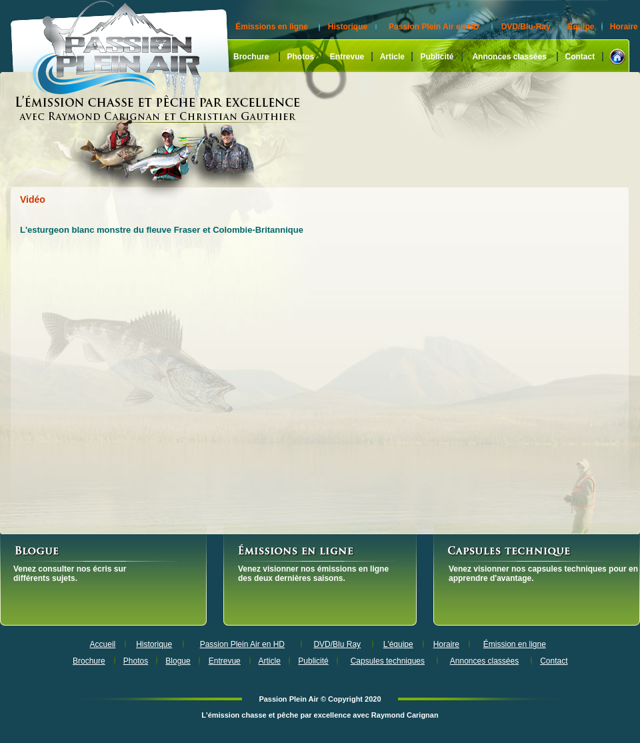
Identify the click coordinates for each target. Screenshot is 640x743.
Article (392, 56)
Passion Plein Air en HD (434, 26)
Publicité (436, 56)
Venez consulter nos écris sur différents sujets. (69, 573)
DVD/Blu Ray (337, 644)
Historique (347, 26)
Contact (580, 56)
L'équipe (398, 644)
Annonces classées (509, 56)
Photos (300, 56)
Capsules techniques (388, 661)
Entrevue (347, 56)
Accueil (103, 644)
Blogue (177, 661)
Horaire (624, 26)
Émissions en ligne (271, 26)
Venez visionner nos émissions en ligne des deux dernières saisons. (313, 573)
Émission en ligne (514, 644)
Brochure (251, 56)
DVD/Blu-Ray (526, 26)
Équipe (580, 26)
